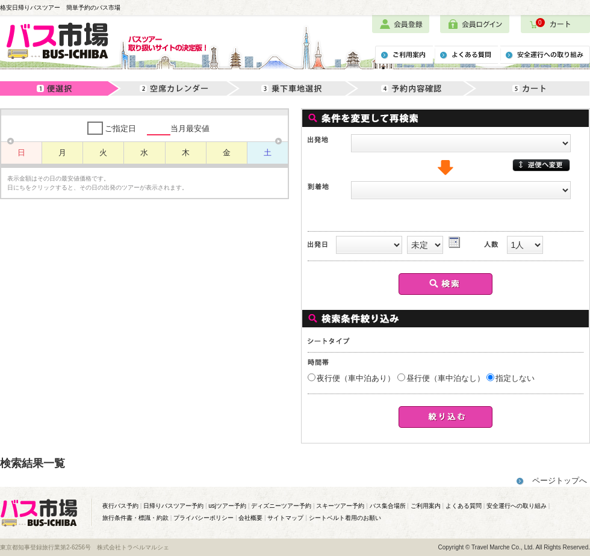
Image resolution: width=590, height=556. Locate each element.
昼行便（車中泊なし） (445, 378)
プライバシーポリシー (203, 517)
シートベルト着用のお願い (345, 517)
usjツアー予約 (227, 505)
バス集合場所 (388, 505)
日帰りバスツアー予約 (173, 505)
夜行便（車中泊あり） (356, 378)
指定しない (515, 378)
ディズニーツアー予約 (281, 505)
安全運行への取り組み (516, 505)
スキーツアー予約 (340, 505)
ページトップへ (559, 480)
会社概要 (250, 517)
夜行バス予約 (120, 505)
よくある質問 (464, 505)
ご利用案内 (426, 505)
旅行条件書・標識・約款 (135, 517)
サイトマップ (285, 517)
